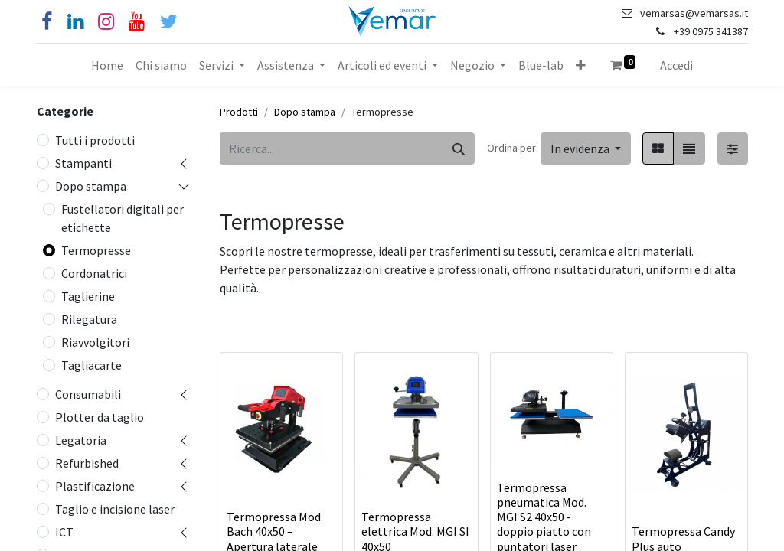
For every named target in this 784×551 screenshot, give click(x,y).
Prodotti (239, 112)
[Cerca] (459, 148)
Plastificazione (95, 486)
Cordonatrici (94, 273)
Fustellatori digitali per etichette (122, 218)
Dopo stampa (90, 186)
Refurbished (87, 463)
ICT (64, 532)
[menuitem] (107, 65)
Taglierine (88, 296)
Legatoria (80, 440)
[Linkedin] (75, 21)
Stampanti (83, 163)
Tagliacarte (91, 365)
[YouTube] (137, 21)
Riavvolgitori (95, 342)
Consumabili (88, 394)
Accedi (676, 65)
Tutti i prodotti (95, 140)
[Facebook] (46, 21)
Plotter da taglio (99, 417)
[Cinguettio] (169, 21)
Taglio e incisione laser (115, 509)
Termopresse (96, 250)
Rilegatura (89, 319)
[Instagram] (106, 21)
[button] (581, 65)
